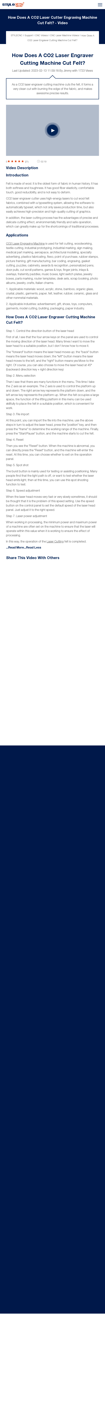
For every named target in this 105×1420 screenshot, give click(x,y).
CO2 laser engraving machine (25, 243)
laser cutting (55, 541)
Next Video (75, 617)
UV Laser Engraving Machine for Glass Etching (48, 983)
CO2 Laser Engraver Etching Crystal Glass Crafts (50, 759)
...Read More (15, 547)
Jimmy (67, 70)
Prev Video (30, 622)
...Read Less (32, 547)
